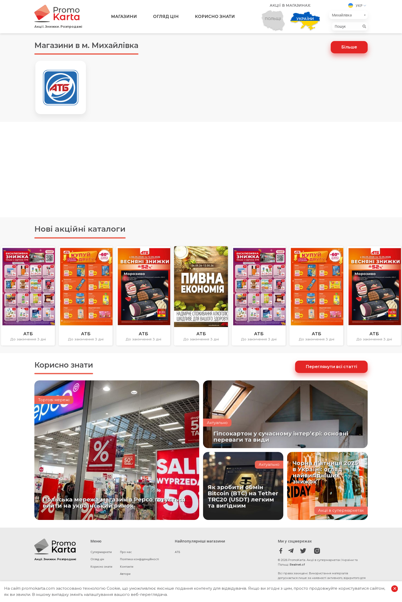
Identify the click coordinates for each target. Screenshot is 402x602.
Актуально (217, 422)
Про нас (126, 552)
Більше (349, 47)
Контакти (127, 567)
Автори (125, 574)
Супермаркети (101, 552)
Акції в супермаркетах (341, 510)
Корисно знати (215, 16)
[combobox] (348, 15)
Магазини (124, 16)
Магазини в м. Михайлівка (89, 45)
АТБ (177, 552)
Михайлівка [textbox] (342, 15)
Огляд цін (165, 16)
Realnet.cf (297, 565)
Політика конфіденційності (139, 559)
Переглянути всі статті (331, 366)
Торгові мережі (54, 400)
